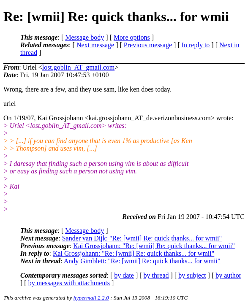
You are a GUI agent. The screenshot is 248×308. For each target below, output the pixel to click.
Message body (84, 37)
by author (228, 275)
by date (124, 275)
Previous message (148, 45)
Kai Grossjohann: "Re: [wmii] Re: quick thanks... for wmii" (153, 245)
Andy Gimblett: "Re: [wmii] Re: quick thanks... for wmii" (142, 261)
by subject (192, 275)
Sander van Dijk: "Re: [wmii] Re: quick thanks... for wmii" (142, 238)
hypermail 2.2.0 (91, 297)
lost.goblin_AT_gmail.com (78, 67)
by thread (156, 275)
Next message (95, 45)
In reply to (196, 45)
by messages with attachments (69, 282)
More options (132, 37)
